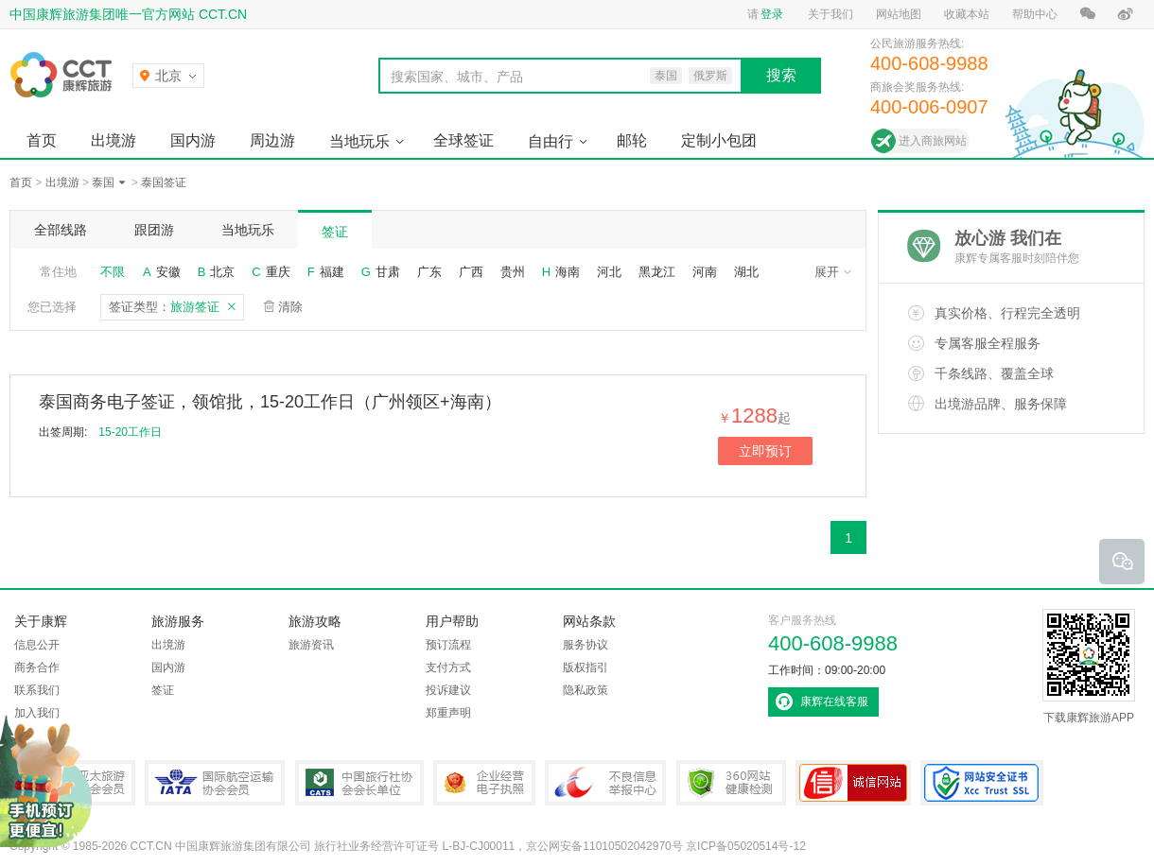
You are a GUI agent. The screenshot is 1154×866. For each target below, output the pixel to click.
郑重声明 (448, 712)
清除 (290, 307)
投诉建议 (448, 690)
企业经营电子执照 (484, 782)
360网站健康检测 (731, 782)
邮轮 (632, 140)
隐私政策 (585, 690)
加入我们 (37, 712)
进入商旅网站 (933, 140)
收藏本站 (966, 14)
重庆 (278, 272)
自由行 (550, 141)
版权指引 (585, 667)
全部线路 (60, 229)
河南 (704, 272)
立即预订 (765, 451)
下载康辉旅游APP (1088, 666)
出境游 (113, 140)
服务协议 (585, 644)
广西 (471, 272)
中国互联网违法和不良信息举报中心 (605, 782)
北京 (222, 272)
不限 (112, 272)
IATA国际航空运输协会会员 (215, 782)
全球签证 (463, 140)
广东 (429, 272)
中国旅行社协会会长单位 (359, 782)
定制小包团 (719, 140)
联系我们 (37, 690)
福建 (332, 272)
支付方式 (448, 667)
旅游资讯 (311, 644)
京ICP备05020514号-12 (746, 846)
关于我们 (830, 14)
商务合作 (37, 667)
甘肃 (388, 272)
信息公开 (37, 644)
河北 (609, 272)
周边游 (272, 140)
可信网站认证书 (853, 782)
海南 (567, 272)
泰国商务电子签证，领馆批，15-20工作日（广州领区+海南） (270, 401)
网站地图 (898, 14)
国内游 (193, 140)
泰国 (103, 182)
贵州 (512, 272)
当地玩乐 (359, 141)
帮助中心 (1035, 14)
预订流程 (448, 644)
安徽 (168, 272)
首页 (41, 140)
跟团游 (154, 229)
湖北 (746, 272)
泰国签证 (163, 182)
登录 (772, 14)
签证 (335, 231)
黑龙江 (656, 272)
